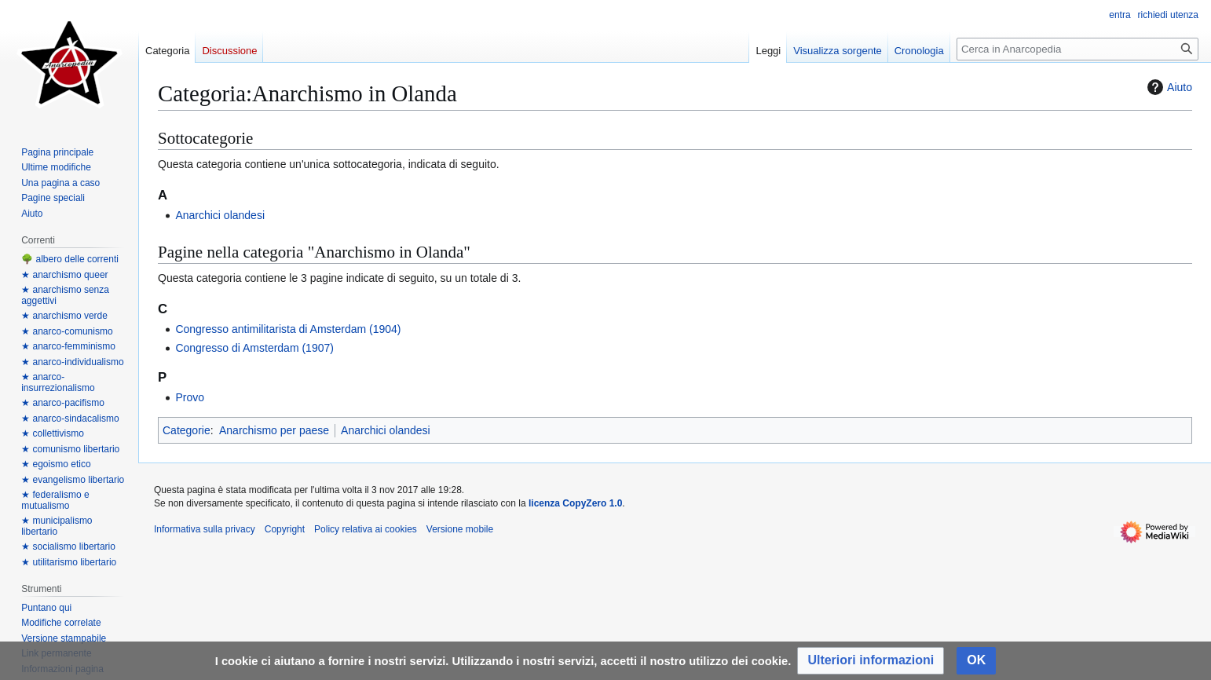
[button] (870, 661)
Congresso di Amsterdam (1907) (254, 348)
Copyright (285, 529)
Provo (189, 397)
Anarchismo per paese (274, 430)
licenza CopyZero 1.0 (575, 503)
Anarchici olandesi (220, 215)
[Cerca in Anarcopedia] (1077, 49)
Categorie (186, 430)
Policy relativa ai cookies (365, 529)
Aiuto (1167, 87)
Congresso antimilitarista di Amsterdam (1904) (288, 329)
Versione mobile (459, 529)
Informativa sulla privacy (204, 529)
